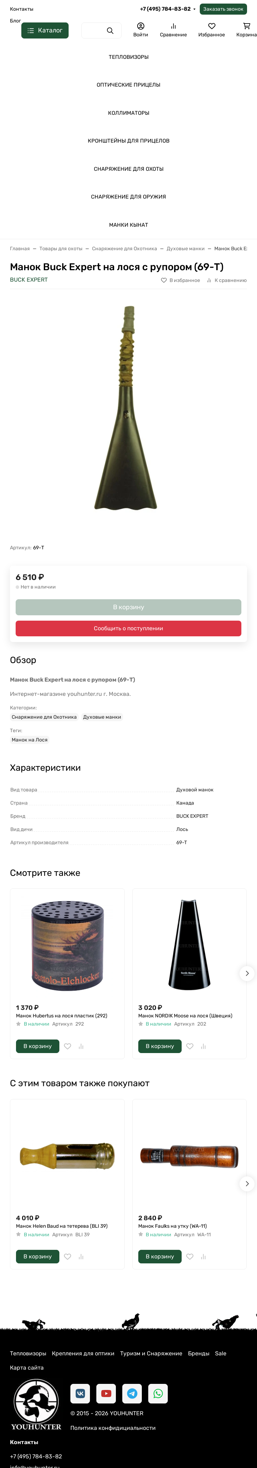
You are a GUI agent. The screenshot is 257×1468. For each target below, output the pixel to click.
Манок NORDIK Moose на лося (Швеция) (185, 1016)
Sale (220, 1353)
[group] (128, 419)
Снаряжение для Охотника (44, 717)
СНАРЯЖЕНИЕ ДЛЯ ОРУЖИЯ (128, 197)
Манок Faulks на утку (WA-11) (172, 1226)
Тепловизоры (28, 1353)
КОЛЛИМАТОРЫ (128, 113)
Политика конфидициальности (113, 1428)
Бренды (198, 1353)
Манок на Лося (30, 740)
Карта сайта (27, 1367)
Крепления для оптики (83, 1353)
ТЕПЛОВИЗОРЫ (129, 57)
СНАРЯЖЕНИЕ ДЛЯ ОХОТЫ (129, 169)
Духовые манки (102, 717)
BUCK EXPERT (29, 279)
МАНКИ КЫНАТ (128, 225)
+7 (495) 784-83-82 (165, 9)
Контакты (21, 9)
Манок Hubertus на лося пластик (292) (61, 1016)
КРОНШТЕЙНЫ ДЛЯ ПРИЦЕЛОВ (129, 141)
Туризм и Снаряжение (151, 1353)
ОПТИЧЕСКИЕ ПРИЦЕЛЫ (128, 85)
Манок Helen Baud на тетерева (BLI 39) (62, 1226)
